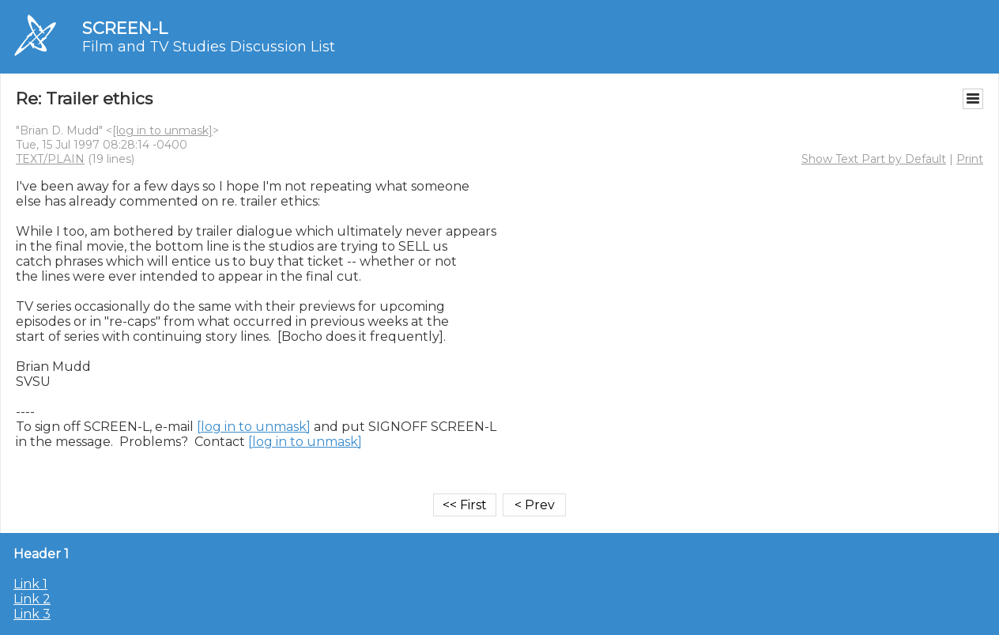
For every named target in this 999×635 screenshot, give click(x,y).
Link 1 (30, 584)
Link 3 (32, 614)
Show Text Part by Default (873, 159)
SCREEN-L (125, 28)
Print (969, 159)
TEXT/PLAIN (50, 159)
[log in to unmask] (162, 130)
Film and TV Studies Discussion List (208, 46)
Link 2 (32, 599)
